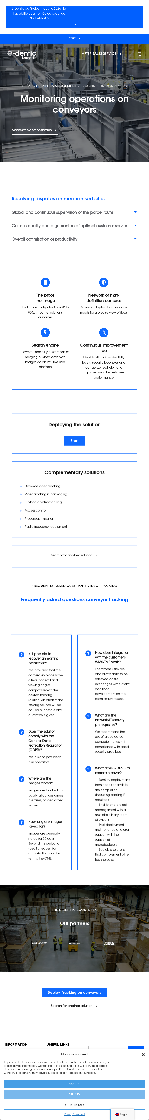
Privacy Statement (74, 1114)
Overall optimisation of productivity (44, 239)
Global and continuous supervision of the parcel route (62, 213)
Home (27, 86)
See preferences (75, 1105)
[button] (143, 1055)
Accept (74, 1084)
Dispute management (56, 86)
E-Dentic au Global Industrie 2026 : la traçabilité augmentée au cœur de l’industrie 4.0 (39, 13)
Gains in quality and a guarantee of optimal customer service (70, 226)
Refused (74, 1095)
